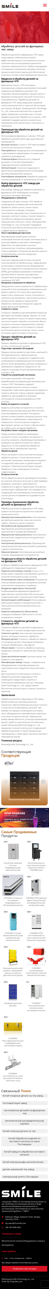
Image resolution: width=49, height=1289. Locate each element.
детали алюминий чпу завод (18, 1169)
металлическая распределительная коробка (24, 1122)
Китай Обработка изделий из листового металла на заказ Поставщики (24, 1141)
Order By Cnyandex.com (12, 1281)
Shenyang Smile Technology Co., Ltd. (17, 744)
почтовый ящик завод (15, 1103)
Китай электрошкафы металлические (23, 1162)
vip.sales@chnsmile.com (15, 1223)
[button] (43, 782)
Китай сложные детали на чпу (19, 1131)
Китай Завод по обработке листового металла (24, 1153)
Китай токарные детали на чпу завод (23, 1095)
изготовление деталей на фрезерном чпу (24, 1112)
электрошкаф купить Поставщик (20, 1176)
